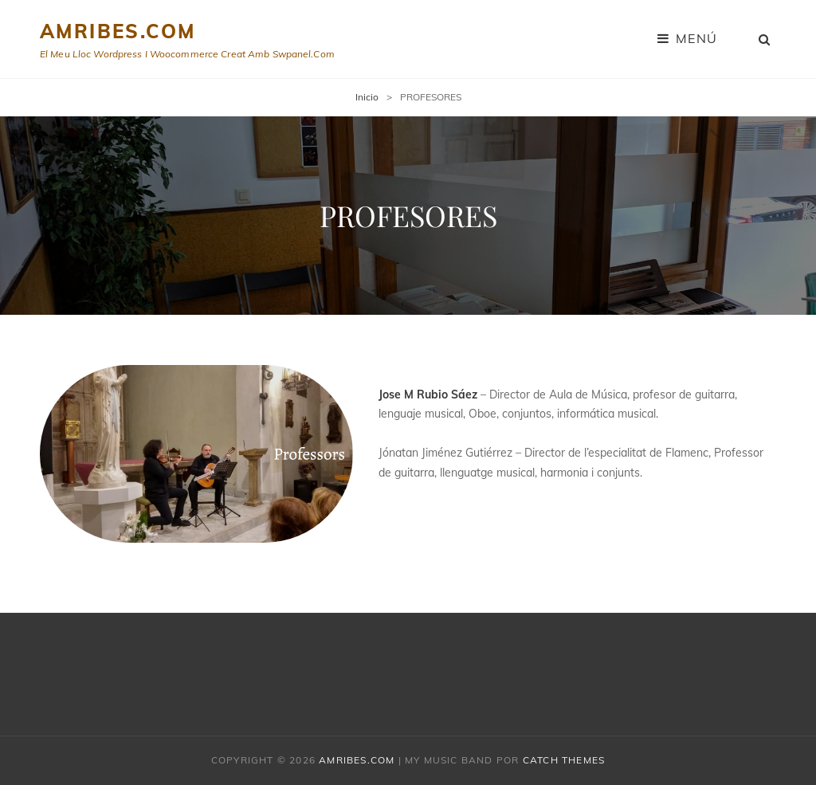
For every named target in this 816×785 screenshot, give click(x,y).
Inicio (367, 97)
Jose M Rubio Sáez (428, 394)
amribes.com (117, 31)
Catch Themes (564, 760)
